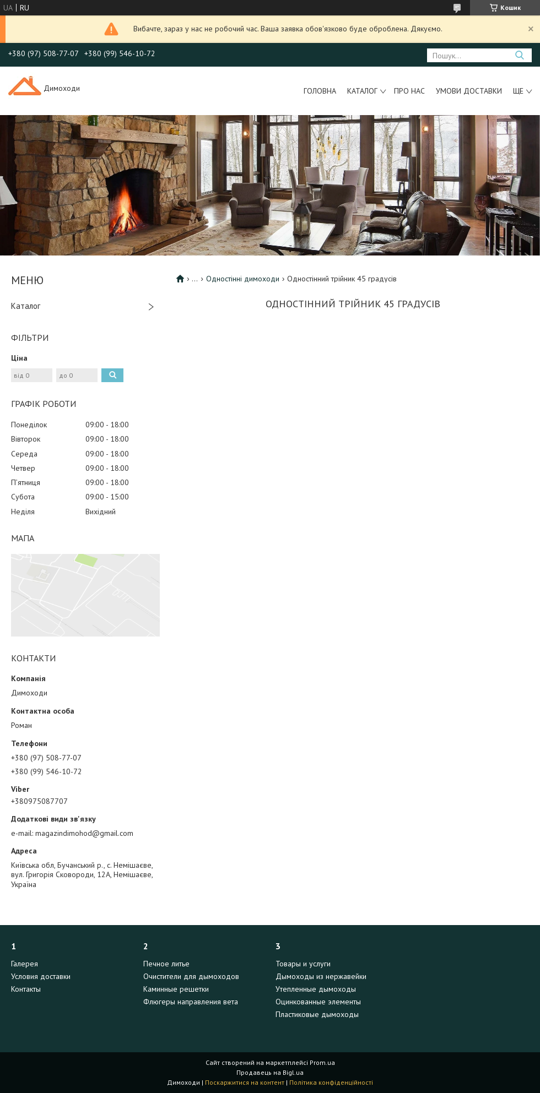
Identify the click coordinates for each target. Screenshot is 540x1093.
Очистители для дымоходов (191, 976)
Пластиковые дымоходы (317, 1014)
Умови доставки (469, 91)
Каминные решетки (176, 989)
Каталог (362, 91)
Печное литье (166, 964)
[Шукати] (519, 55)
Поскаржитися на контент (244, 1082)
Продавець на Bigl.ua (270, 1072)
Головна (320, 91)
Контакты (26, 989)
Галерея (24, 964)
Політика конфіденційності (331, 1082)
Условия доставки (41, 976)
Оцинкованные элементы (318, 1002)
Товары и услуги (303, 964)
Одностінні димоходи (242, 278)
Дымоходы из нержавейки (321, 976)
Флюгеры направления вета (190, 1002)
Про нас (409, 91)
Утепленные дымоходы (316, 989)
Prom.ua (322, 1062)
